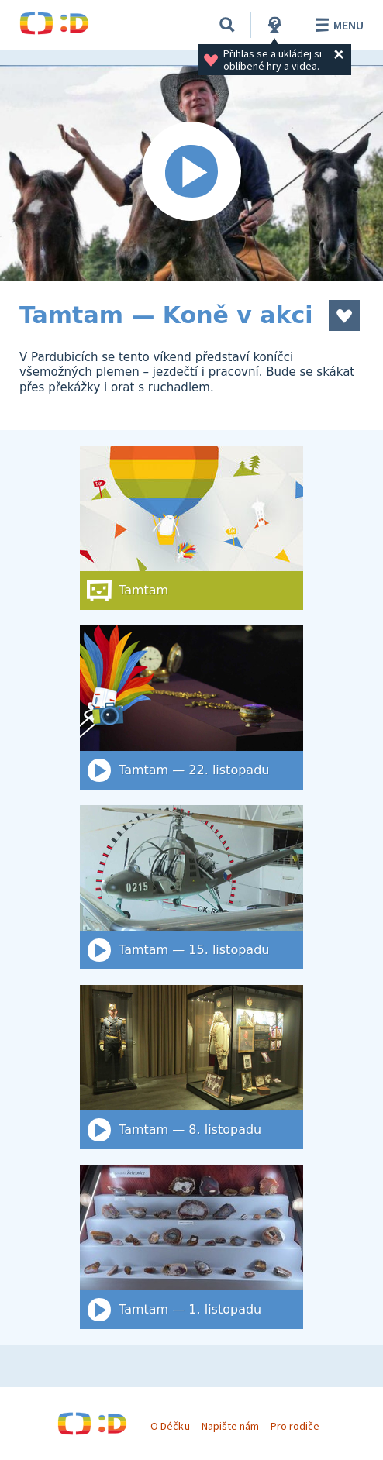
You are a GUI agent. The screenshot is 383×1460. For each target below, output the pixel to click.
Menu (337, 24)
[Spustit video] (191, 173)
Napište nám (230, 1426)
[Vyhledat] (227, 25)
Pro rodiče (295, 1426)
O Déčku (169, 1426)
